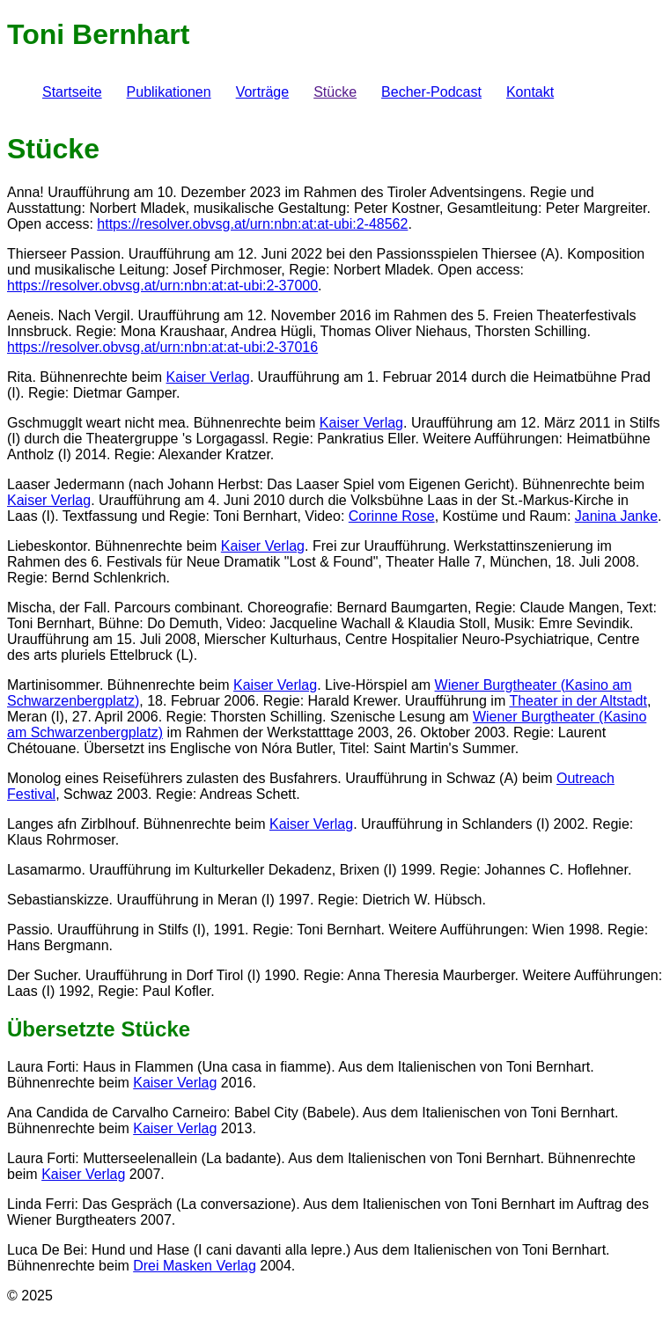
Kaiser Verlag (208, 377)
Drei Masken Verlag (194, 1265)
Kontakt (530, 91)
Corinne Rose (392, 516)
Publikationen (169, 91)
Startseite (72, 91)
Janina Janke (616, 516)
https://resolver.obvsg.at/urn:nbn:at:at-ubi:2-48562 (252, 223)
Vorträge (262, 91)
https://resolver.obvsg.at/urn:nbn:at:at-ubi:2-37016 (162, 347)
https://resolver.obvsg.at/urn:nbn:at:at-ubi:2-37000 (162, 285)
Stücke (335, 91)
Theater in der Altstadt (578, 700)
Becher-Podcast (431, 91)
